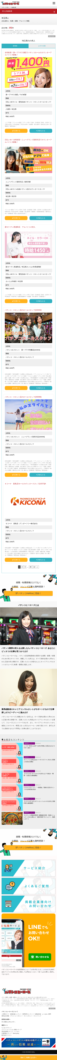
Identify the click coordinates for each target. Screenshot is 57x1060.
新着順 (15, 46)
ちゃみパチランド (7, 1027)
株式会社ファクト (7, 1035)
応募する (16, 131)
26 (30, 567)
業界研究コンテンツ (28, 1014)
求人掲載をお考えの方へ (8, 1022)
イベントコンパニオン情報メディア (12, 1029)
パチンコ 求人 (5, 7)
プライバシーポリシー (16, 1016)
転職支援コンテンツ (15, 1014)
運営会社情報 (5, 1016)
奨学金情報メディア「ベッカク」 (11, 1031)
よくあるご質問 (46, 1014)
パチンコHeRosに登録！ (28, 593)
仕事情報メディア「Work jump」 (11, 1033)
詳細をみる (40, 131)
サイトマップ (37, 1016)
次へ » (35, 567)
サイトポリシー (28, 1016)
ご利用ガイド (5, 1014)
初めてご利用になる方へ (28, 1057)
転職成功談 (38, 1014)
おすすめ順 (42, 46)
